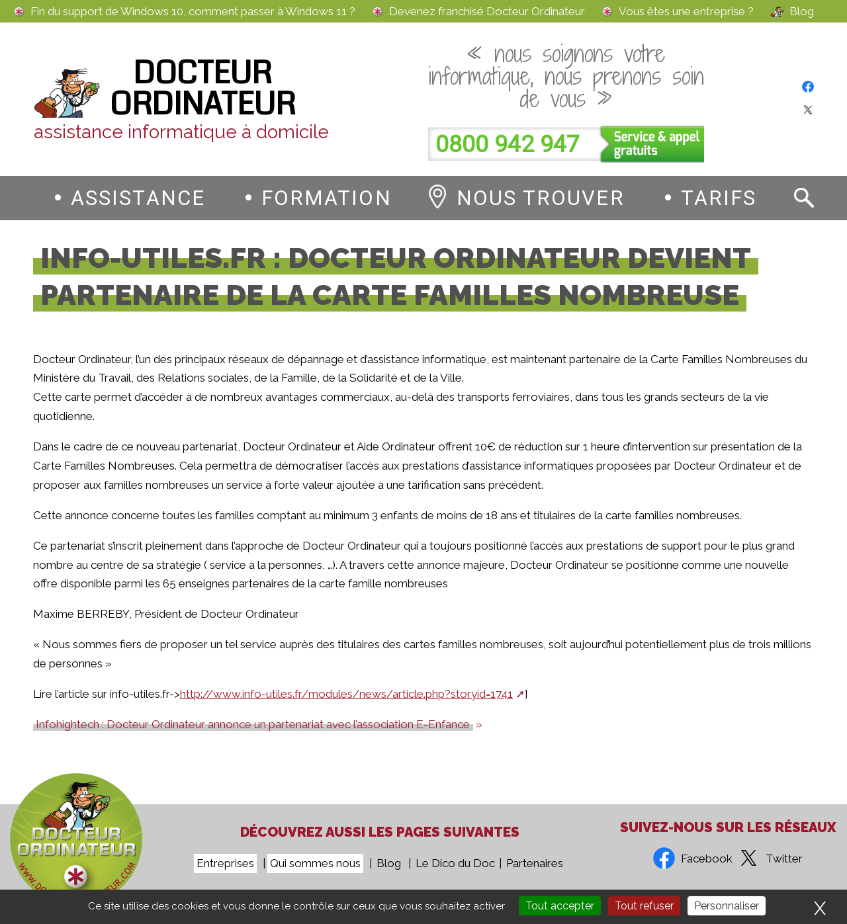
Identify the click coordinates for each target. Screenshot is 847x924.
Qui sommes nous (315, 863)
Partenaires (534, 863)
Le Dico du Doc (455, 863)
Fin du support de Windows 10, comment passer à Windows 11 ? (192, 11)
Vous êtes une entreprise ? (686, 11)
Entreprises (225, 863)
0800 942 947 (507, 144)
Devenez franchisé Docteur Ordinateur (487, 11)
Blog (801, 11)
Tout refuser (644, 906)
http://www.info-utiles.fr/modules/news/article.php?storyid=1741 (346, 693)
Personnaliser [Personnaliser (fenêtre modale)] (726, 906)
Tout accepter (559, 906)
